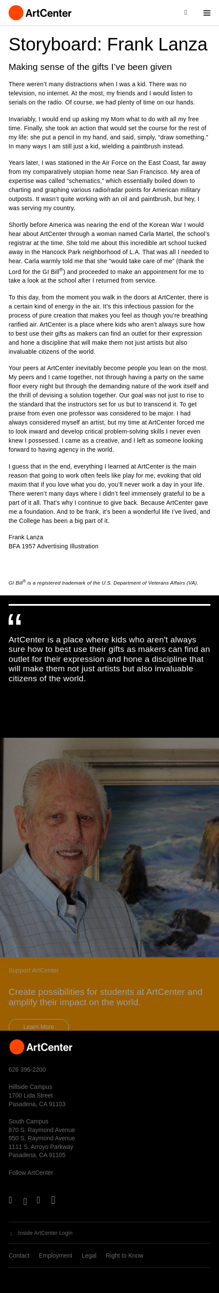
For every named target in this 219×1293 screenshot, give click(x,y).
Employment (55, 1255)
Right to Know (124, 1255)
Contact (19, 1255)
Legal (89, 1255)
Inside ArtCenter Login (45, 1233)
